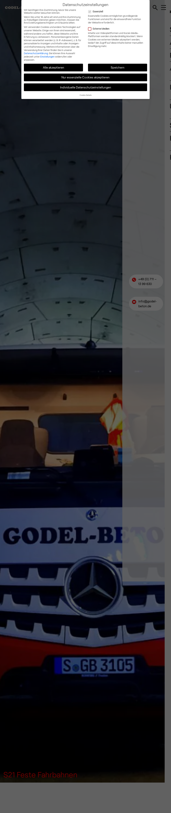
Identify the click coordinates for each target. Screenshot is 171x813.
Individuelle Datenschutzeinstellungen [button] (85, 87)
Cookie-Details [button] (86, 95)
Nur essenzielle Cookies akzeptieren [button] (85, 77)
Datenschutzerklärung (36, 53)
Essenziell (109, 11)
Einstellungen (47, 56)
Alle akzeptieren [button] (53, 67)
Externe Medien (112, 28)
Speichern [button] (117, 67)
